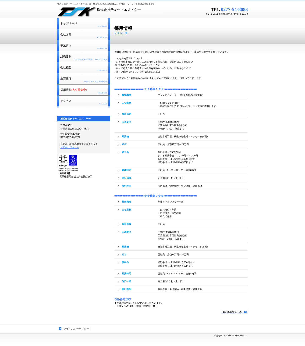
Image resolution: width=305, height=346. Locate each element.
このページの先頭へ (234, 312)
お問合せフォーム (69, 147)
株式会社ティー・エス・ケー (110, 11)
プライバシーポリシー (76, 328)
